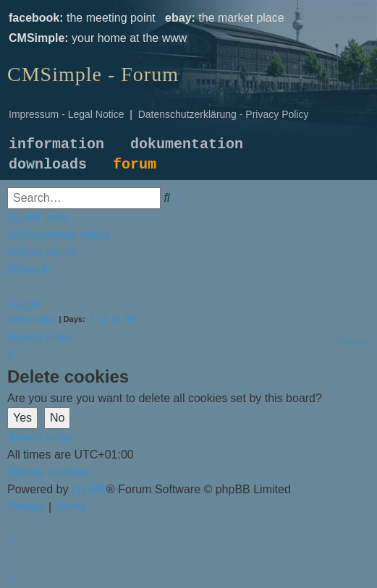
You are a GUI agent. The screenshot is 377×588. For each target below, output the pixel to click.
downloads (48, 164)
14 (102, 319)
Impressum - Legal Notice (66, 114)
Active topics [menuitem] (31, 319)
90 (129, 319)
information (56, 144)
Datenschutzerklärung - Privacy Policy (223, 114)
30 (115, 319)
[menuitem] (58, 235)
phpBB (89, 489)
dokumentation (186, 144)
